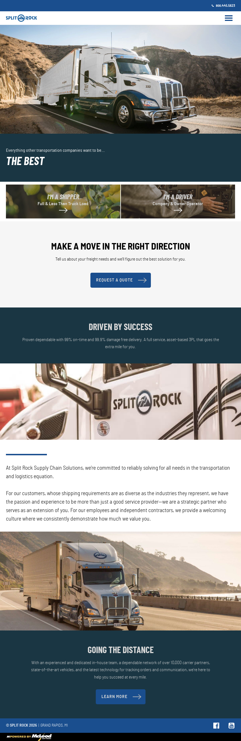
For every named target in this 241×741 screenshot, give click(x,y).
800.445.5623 (225, 5)
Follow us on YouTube (232, 726)
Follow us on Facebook (216, 726)
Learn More (121, 696)
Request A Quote (121, 280)
